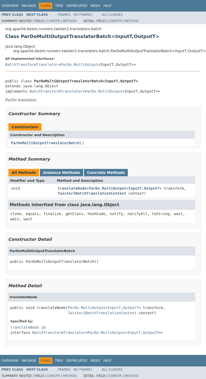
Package (29, 6)
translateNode (72, 188)
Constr (53, 21)
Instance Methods (61, 172)
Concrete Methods (106, 172)
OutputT (152, 188)
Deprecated (76, 6)
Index (96, 6)
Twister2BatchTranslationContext (92, 193)
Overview (10, 6)
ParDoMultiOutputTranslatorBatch (45, 143)
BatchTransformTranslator (31, 64)
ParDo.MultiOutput (79, 64)
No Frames (82, 15)
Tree (59, 6)
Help (107, 6)
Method (70, 21)
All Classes (112, 15)
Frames (64, 15)
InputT (135, 188)
